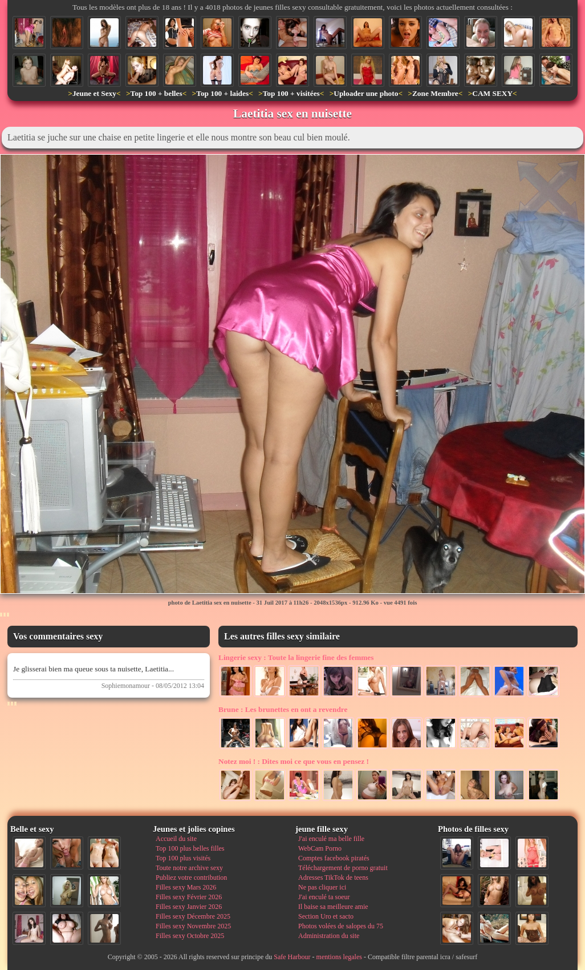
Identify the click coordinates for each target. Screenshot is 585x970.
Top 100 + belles (156, 93)
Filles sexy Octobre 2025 (190, 936)
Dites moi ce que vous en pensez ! (293, 761)
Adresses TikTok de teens (333, 878)
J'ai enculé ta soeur (324, 897)
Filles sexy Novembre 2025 (193, 926)
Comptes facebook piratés (333, 858)
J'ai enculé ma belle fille (331, 839)
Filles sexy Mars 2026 (186, 887)
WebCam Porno (320, 848)
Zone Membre (435, 93)
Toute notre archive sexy (189, 868)
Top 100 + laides (222, 93)
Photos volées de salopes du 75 (340, 926)
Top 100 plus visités (183, 858)
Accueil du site (176, 839)
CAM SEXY (492, 93)
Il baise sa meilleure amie (333, 907)
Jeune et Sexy (94, 93)
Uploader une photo (366, 93)
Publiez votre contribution (191, 878)
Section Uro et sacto (326, 916)
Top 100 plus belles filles (190, 848)
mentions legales (339, 957)
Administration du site (328, 936)
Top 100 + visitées (291, 93)
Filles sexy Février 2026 (189, 897)
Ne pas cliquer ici (322, 887)
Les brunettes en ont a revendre (282, 709)
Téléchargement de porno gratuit (343, 868)
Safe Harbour (292, 957)
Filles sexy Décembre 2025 (193, 916)
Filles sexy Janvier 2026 (189, 907)
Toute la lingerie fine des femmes (295, 657)
